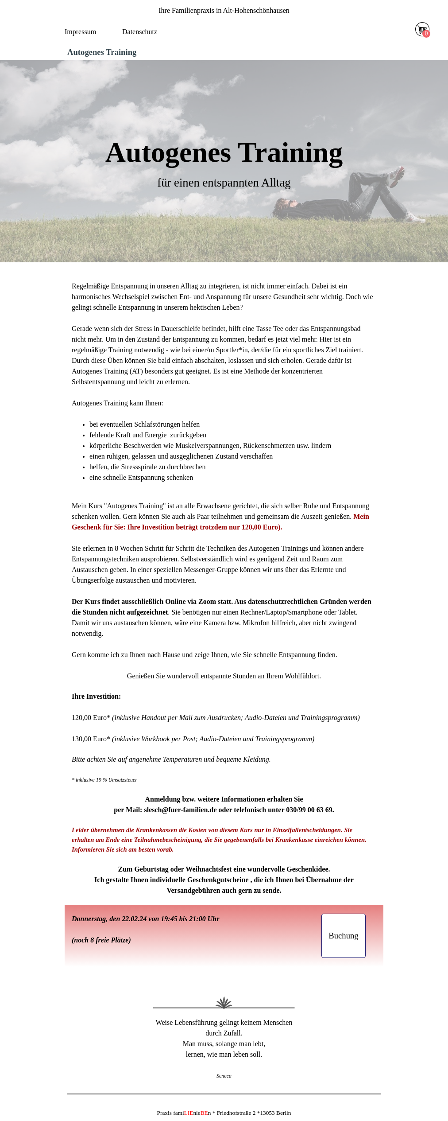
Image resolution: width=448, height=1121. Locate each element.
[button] (343, 936)
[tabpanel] (224, 10)
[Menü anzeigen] (229, 34)
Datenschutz (139, 31)
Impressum (80, 31)
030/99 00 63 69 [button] (309, 810)
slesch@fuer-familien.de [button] (180, 810)
